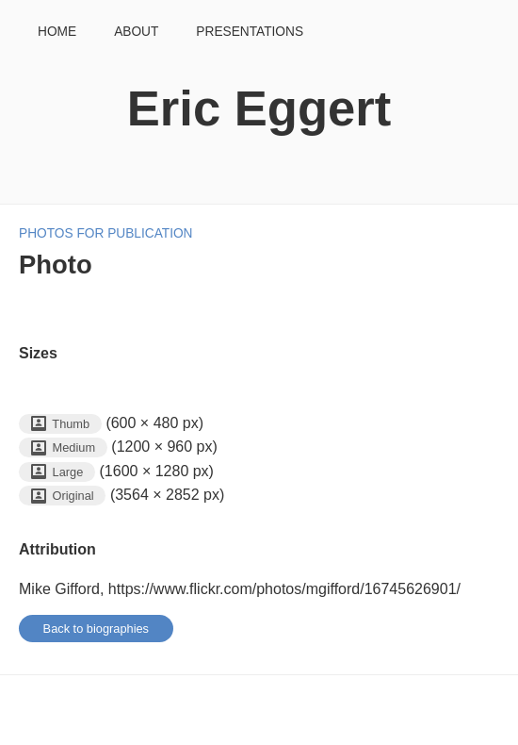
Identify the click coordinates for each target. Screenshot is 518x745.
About (136, 32)
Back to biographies (96, 628)
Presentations (249, 32)
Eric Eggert (259, 108)
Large (57, 471)
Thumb (60, 423)
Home (57, 32)
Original (62, 496)
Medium (63, 447)
